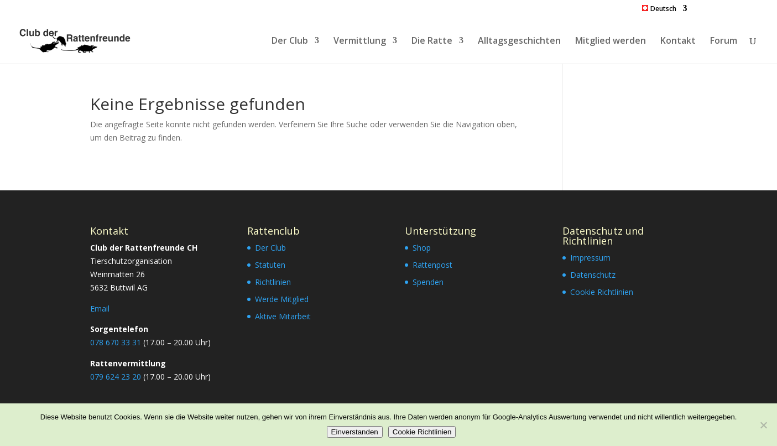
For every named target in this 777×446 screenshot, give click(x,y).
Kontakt (678, 41)
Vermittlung (359, 41)
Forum (723, 41)
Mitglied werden (610, 41)
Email (99, 308)
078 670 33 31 (115, 342)
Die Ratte (431, 41)
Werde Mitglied (282, 299)
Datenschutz (593, 274)
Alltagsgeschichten (519, 41)
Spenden (428, 282)
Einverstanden (354, 432)
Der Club (290, 41)
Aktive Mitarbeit (283, 316)
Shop (422, 247)
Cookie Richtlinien (601, 292)
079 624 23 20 (115, 376)
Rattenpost (432, 265)
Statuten (270, 265)
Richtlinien (273, 282)
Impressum (590, 257)
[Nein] (763, 425)
